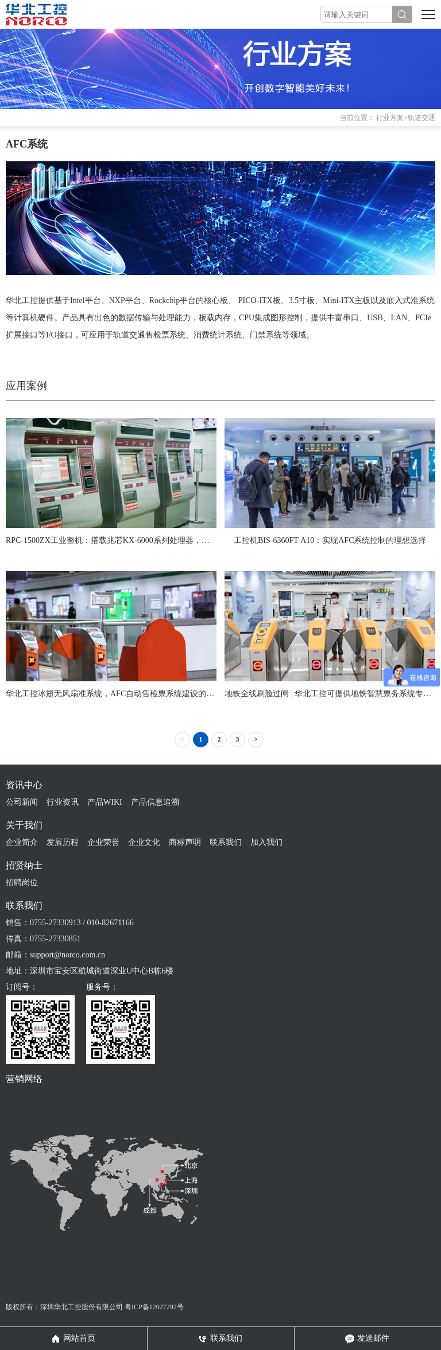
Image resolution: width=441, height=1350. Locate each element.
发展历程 (63, 842)
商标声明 (185, 842)
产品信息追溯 (155, 802)
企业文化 (144, 842)
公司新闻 (22, 802)
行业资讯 (63, 802)
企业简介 (22, 842)
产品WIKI (104, 802)
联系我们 (226, 842)
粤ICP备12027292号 (154, 1307)
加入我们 (266, 842)
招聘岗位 (22, 882)
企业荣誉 (103, 842)
